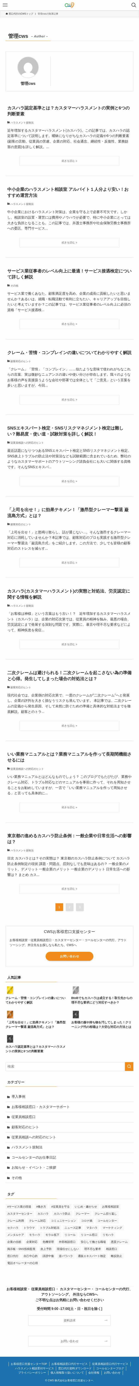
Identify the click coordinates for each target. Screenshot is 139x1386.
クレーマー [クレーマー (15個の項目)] (83, 1213)
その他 (17, 1178)
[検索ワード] (69, 1066)
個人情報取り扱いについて (67, 1372)
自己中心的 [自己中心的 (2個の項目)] (30, 1256)
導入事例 (18, 1096)
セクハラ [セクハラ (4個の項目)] (12, 1227)
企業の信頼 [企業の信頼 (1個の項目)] (14, 1241)
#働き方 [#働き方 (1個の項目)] (41, 1206)
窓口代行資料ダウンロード (75, 1368)
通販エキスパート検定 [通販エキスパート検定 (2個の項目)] (92, 1256)
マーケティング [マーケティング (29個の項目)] (112, 1227)
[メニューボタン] (5, 5)
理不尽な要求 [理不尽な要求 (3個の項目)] (92, 1249)
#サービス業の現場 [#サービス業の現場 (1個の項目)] (19, 1206)
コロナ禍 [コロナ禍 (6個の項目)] (86, 1220)
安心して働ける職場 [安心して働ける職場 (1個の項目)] (93, 1241)
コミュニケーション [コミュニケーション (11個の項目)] (63, 1220)
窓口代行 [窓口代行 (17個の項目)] (12, 1256)
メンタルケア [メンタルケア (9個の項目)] (15, 1234)
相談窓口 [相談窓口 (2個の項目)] (111, 1249)
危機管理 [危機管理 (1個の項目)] (48, 1241)
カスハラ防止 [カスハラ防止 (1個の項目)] (62, 1213)
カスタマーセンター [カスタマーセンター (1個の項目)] (19, 1213)
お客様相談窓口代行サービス (69, 1363)
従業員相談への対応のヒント (34, 1137)
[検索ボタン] (134, 5)
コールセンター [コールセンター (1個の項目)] (107, 1220)
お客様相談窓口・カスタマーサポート (41, 1107)
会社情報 (93, 1372)
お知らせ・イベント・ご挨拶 (34, 1167)
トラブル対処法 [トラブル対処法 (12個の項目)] (49, 1227)
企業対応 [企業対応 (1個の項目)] (31, 1241)
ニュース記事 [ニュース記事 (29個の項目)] (72, 1227)
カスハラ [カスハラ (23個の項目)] (43, 1213)
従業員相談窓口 (24, 1117)
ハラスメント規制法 (27, 1147)
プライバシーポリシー (32, 1372)
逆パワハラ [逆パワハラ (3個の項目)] (66, 1256)
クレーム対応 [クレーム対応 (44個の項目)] (37, 1220)
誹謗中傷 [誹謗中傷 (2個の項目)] (48, 1256)
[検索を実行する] (129, 1066)
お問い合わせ (69, 956)
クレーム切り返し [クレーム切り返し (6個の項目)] (106, 1213)
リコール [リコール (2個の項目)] (70, 1234)
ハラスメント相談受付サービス (34, 1368)
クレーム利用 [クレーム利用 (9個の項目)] (15, 1220)
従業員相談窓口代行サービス (110, 1363)
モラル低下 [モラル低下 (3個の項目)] (52, 1234)
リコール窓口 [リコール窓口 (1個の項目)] (89, 1234)
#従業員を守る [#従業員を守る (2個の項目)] (60, 1206)
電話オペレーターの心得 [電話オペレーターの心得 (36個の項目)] (22, 1263)
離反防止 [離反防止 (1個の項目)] (116, 1256)
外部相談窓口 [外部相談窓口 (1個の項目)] (67, 1241)
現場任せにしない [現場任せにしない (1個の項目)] (68, 1249)
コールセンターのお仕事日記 (34, 1157)
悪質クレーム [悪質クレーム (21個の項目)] (119, 1241)
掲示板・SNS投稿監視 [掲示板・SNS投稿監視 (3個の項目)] (21, 1249)
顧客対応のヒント (25, 1127)
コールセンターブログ (110, 1368)
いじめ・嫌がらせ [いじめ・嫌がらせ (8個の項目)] (86, 1206)
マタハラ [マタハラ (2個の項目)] (91, 1227)
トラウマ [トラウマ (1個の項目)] (29, 1227)
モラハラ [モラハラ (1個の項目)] (34, 1234)
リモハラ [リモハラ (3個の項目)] (108, 1234)
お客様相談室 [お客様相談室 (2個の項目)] (110, 1206)
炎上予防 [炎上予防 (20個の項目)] (46, 1249)
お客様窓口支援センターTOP (29, 1363)
